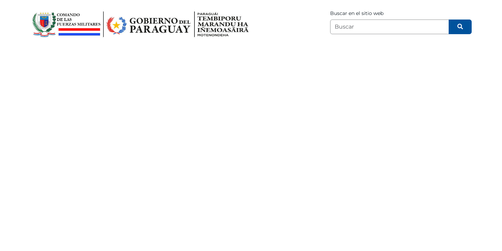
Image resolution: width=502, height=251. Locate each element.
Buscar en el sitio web (356, 13)
